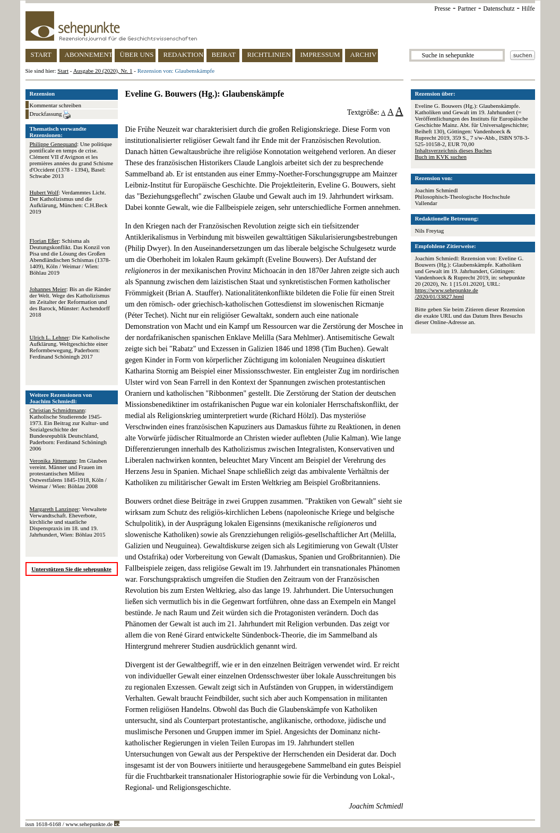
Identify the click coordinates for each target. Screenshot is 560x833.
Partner (467, 8)
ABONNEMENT (88, 54)
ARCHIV (363, 54)
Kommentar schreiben (55, 105)
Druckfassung (50, 114)
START (41, 54)
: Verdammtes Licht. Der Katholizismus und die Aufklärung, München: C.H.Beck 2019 (69, 202)
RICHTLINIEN (269, 54)
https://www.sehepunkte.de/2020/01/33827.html (446, 293)
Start (62, 70)
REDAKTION (183, 54)
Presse (442, 8)
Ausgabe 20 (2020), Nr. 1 (103, 70)
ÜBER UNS (137, 54)
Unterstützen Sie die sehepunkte (71, 569)
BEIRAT (224, 54)
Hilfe (528, 8)
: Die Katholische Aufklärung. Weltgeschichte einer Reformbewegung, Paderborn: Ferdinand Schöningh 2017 (70, 347)
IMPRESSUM (320, 54)
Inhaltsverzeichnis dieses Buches (453, 150)
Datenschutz (498, 8)
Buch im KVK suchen (441, 157)
